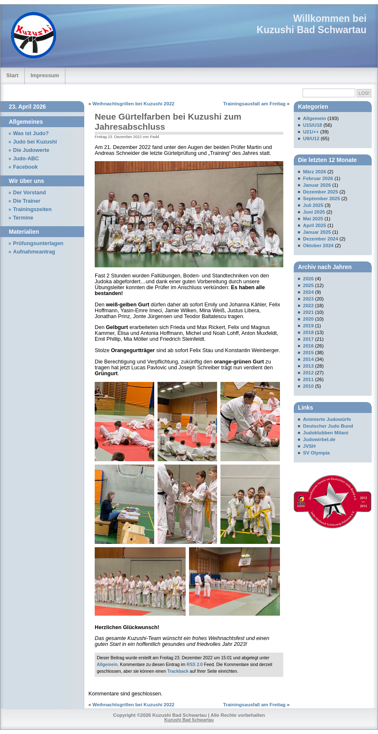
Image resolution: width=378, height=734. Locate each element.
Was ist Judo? (31, 133)
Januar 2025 (317, 232)
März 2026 (314, 171)
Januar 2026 (317, 185)
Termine (23, 218)
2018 (308, 332)
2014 (308, 359)
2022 (308, 305)
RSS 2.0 (194, 664)
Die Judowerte (31, 150)
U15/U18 (312, 125)
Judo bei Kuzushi (35, 142)
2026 (308, 278)
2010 (308, 386)
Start (12, 75)
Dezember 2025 (320, 191)
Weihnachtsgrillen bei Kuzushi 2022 (134, 103)
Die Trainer (26, 201)
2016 (308, 345)
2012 (308, 372)
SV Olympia (316, 452)
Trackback (178, 671)
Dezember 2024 (320, 238)
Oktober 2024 (318, 245)
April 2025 (314, 225)
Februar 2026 (318, 178)
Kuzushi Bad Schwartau (311, 29)
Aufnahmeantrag (34, 252)
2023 (308, 298)
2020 (308, 318)
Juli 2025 (313, 205)
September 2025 (321, 198)
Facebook (25, 167)
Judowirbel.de (319, 439)
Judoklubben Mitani (325, 432)
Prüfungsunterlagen (38, 243)
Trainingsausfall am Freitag (254, 103)
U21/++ (311, 131)
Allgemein (107, 664)
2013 (308, 365)
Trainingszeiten (32, 209)
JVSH (309, 446)
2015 (308, 352)
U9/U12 (311, 138)
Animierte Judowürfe (327, 419)
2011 (308, 379)
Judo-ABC (26, 159)
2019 (308, 325)
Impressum (45, 75)
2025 (308, 285)
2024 (308, 292)
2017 (308, 339)
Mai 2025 (313, 218)
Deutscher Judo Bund (328, 425)
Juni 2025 (314, 211)
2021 (308, 312)
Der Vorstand (29, 193)
